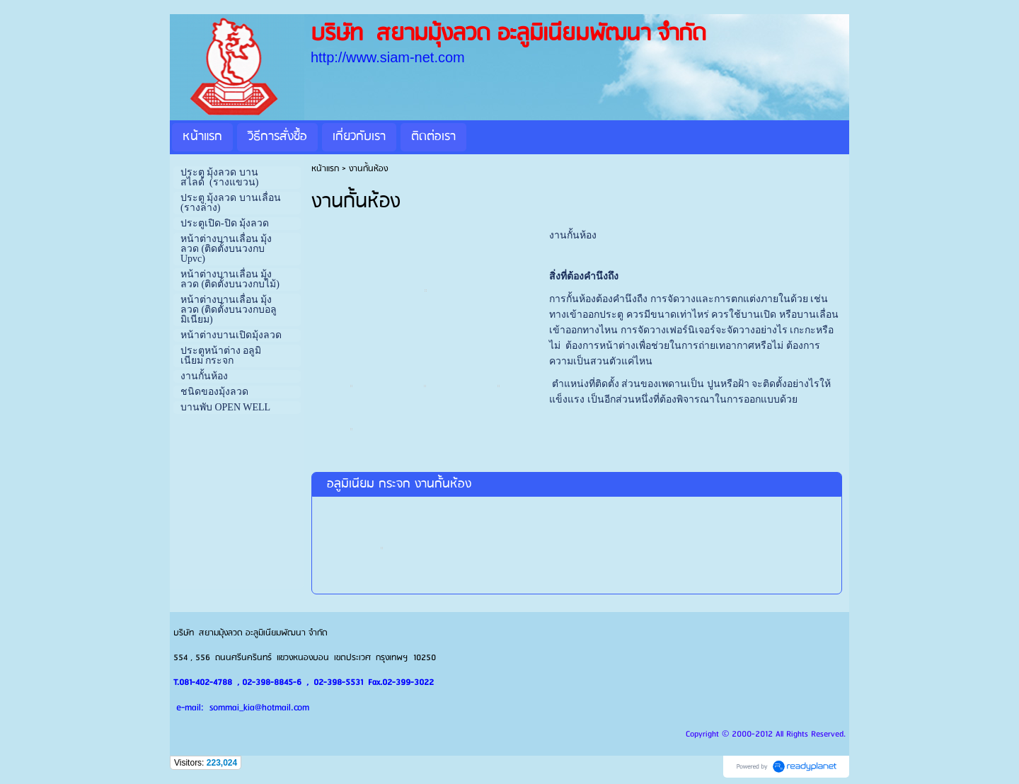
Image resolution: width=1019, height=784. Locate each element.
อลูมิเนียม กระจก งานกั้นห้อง (399, 484)
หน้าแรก (325, 168)
